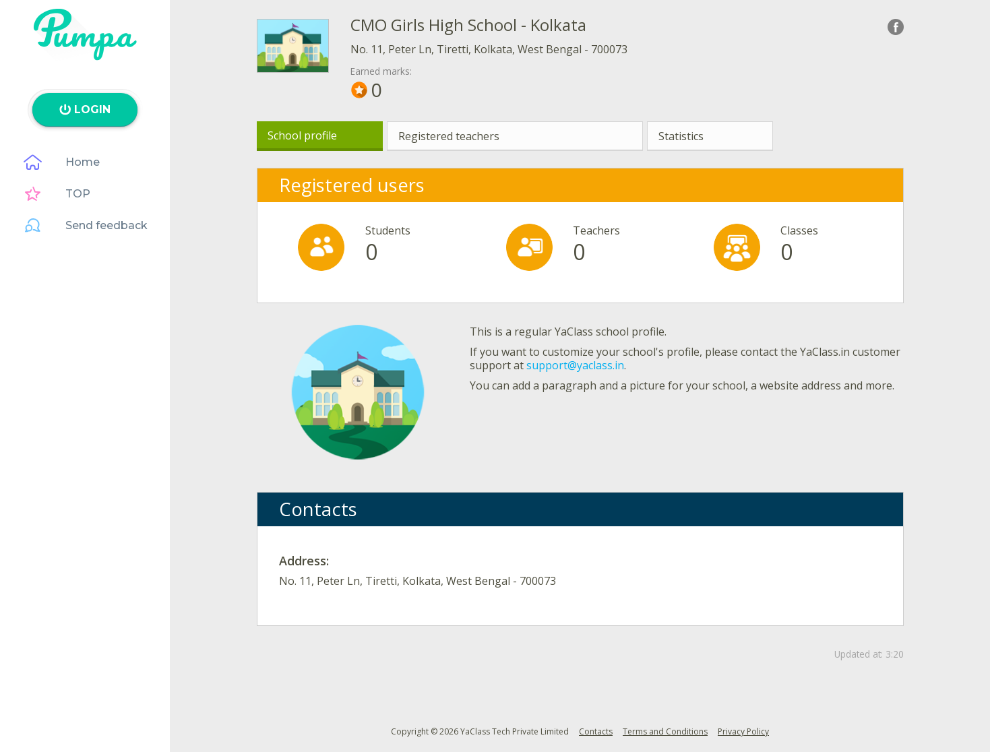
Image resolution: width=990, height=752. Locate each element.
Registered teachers (448, 136)
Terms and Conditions (665, 731)
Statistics (681, 136)
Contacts (596, 731)
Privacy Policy (743, 731)
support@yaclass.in (575, 365)
